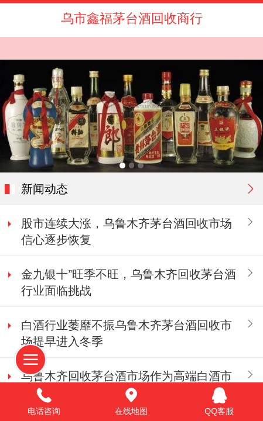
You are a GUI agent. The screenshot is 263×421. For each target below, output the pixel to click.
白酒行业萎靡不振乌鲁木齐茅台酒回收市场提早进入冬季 (126, 333)
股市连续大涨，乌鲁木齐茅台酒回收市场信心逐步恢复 (126, 231)
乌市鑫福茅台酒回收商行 (132, 18)
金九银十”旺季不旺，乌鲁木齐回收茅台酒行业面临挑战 (128, 282)
